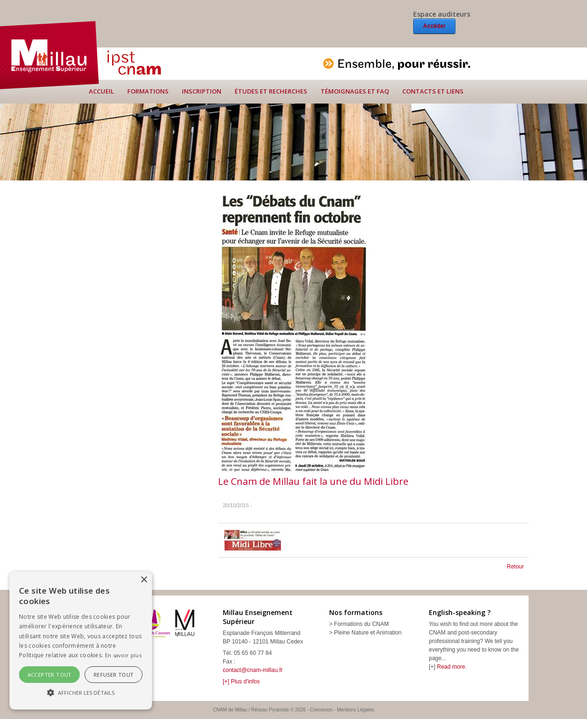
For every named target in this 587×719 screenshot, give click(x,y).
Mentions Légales (355, 709)
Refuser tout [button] (114, 674)
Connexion (321, 709)
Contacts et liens (433, 91)
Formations (148, 91)
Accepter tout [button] (50, 674)
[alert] (80, 641)
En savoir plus (123, 655)
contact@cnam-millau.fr (253, 670)
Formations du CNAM (361, 624)
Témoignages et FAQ (355, 91)
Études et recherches (271, 91)
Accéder (434, 26)
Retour (515, 566)
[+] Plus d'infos (241, 681)
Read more (451, 666)
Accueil (101, 91)
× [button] (143, 580)
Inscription (201, 91)
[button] (80, 692)
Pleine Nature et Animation (367, 632)
